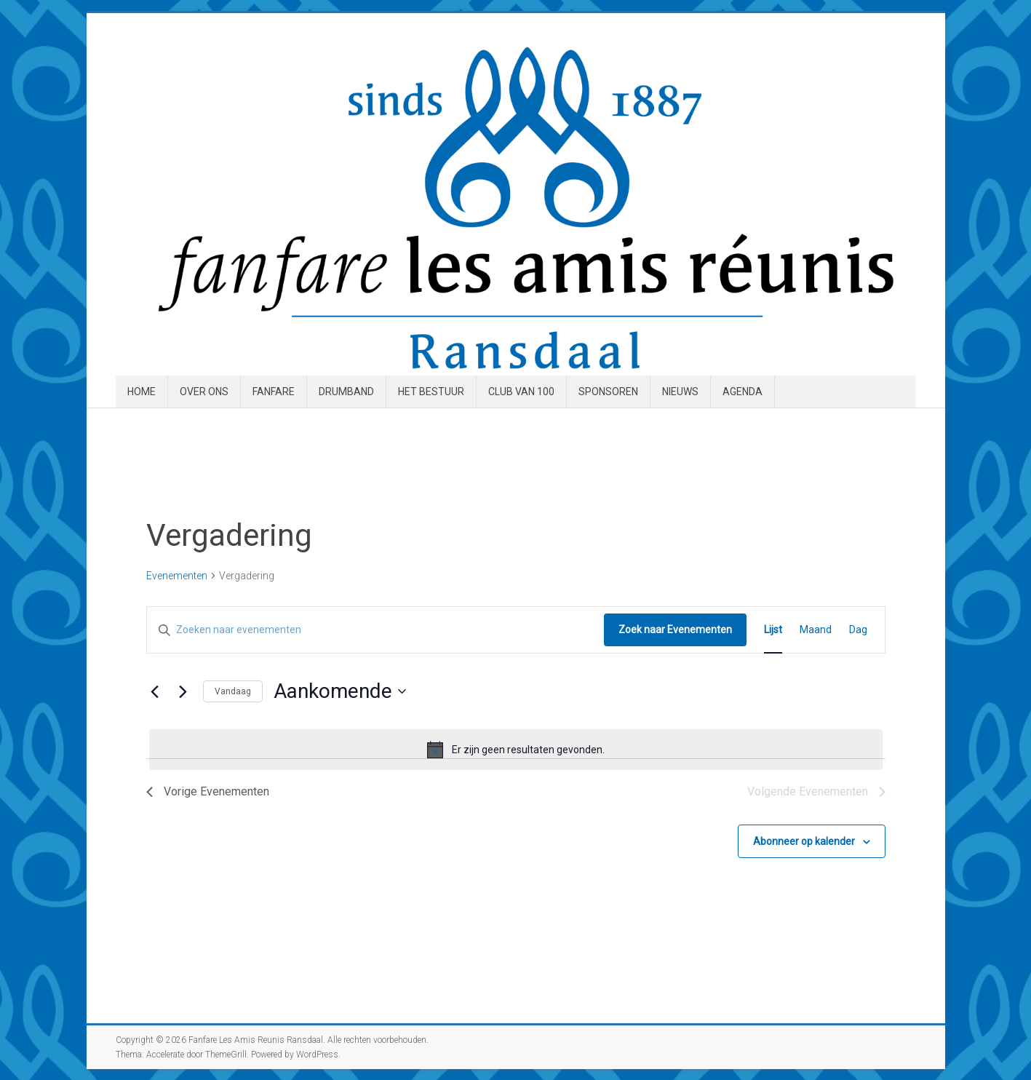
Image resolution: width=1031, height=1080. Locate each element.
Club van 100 (521, 391)
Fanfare (273, 391)
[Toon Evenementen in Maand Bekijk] (816, 630)
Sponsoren (608, 391)
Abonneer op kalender (804, 841)
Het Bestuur (431, 391)
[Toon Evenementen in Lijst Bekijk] (773, 630)
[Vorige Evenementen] (155, 691)
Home (141, 391)
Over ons (204, 391)
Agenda (743, 391)
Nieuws (680, 391)
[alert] (516, 749)
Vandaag (233, 691)
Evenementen (176, 575)
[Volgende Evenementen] (183, 691)
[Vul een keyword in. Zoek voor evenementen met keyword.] (375, 630)
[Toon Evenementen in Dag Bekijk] (858, 630)
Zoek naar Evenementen (675, 629)
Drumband (346, 391)
